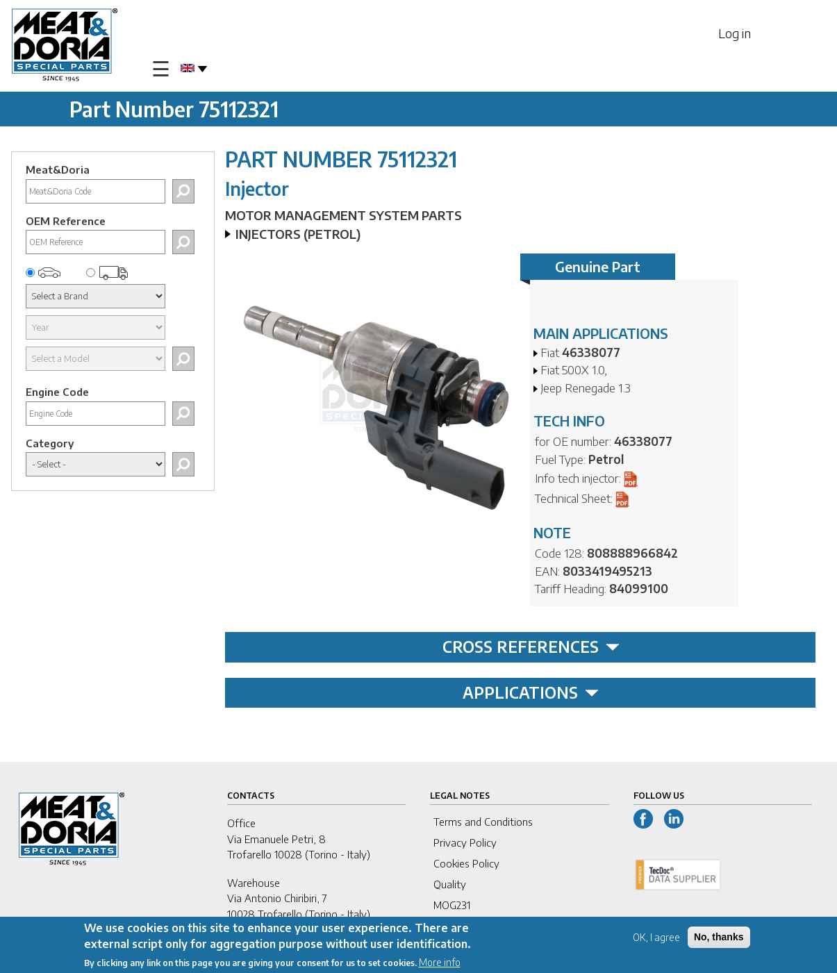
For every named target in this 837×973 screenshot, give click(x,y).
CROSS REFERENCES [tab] (531, 646)
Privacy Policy (465, 842)
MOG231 (451, 905)
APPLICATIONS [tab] (531, 692)
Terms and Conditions (483, 821)
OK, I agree (656, 939)
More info (440, 963)
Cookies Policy (466, 863)
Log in (734, 33)
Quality (449, 884)
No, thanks (719, 938)
